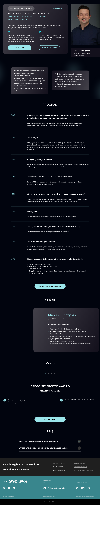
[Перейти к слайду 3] (48, 405)
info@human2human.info (56, 520)
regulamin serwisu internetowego (83, 502)
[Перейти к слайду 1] (45, 405)
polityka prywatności (79, 496)
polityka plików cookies (80, 499)
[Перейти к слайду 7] (54, 405)
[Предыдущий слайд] (23, 387)
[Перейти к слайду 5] (51, 405)
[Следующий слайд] (76, 387)
